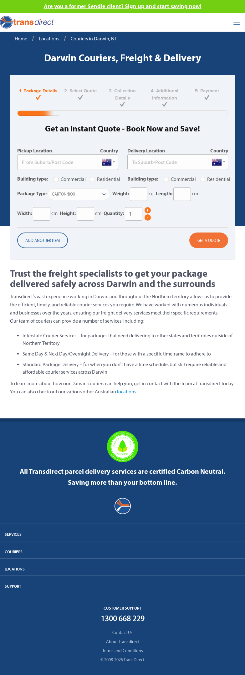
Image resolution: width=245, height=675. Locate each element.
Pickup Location (34, 150)
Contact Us (122, 632)
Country (109, 150)
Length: (164, 193)
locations (126, 392)
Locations (49, 39)
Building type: (32, 179)
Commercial (70, 179)
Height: (68, 213)
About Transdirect (122, 641)
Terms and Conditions (122, 650)
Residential (105, 179)
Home (21, 39)
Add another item (42, 240)
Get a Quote (208, 240)
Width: (24, 213)
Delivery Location (146, 150)
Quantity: (114, 213)
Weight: (120, 193)
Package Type (32, 193)
